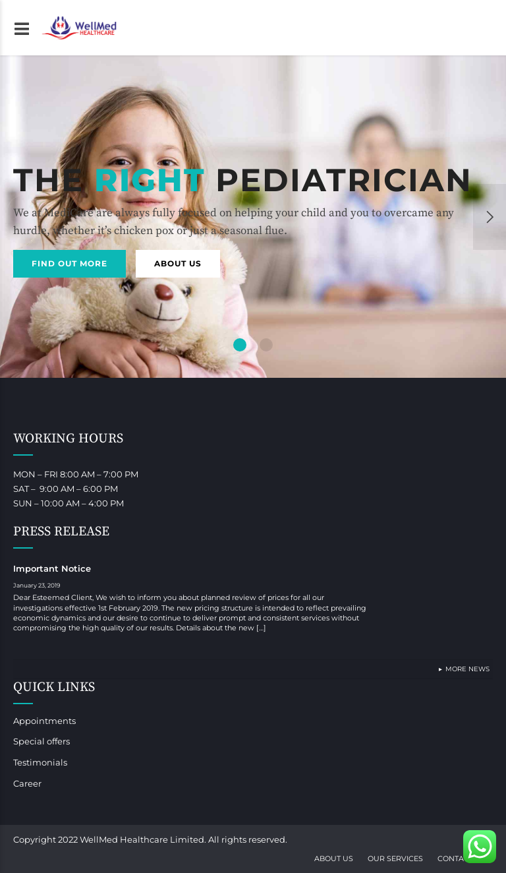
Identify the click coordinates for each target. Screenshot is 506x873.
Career (27, 783)
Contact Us (461, 858)
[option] (253, 216)
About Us (333, 858)
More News (467, 669)
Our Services (395, 858)
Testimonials (40, 762)
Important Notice (52, 568)
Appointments (44, 720)
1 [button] (240, 345)
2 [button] (266, 345)
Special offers (41, 741)
